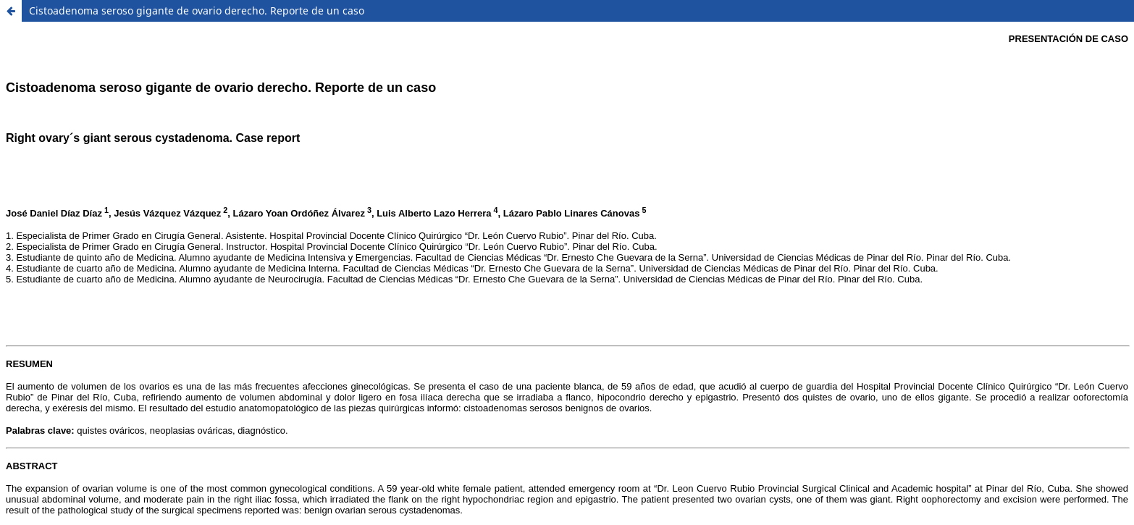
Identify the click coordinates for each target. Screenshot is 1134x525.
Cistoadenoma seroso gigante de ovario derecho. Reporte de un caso (196, 10)
